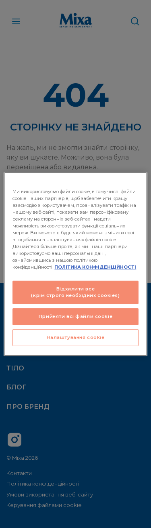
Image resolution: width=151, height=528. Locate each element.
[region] (75, 264)
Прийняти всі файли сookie (75, 316)
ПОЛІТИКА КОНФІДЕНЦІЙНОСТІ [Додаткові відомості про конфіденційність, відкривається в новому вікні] (95, 267)
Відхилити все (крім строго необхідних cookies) (75, 292)
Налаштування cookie (76, 337)
